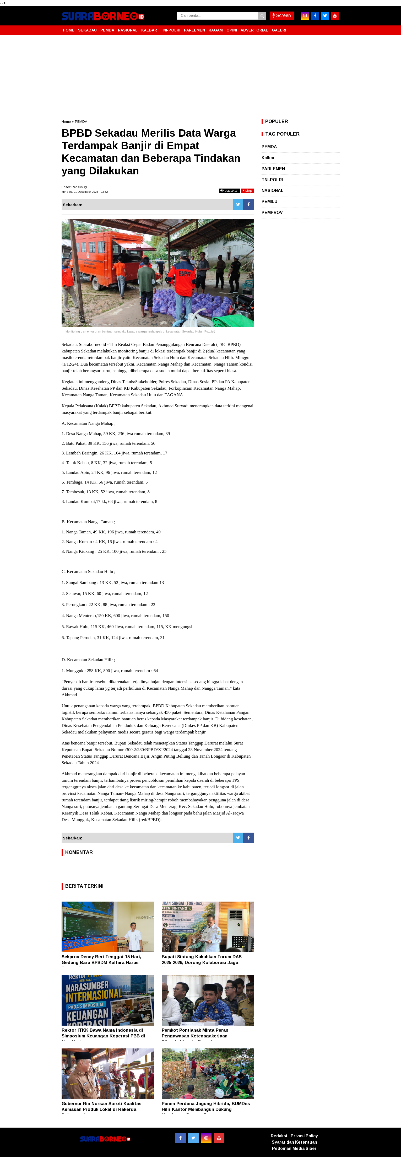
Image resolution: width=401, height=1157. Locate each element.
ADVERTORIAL (254, 30)
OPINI (231, 30)
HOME (68, 30)
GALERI (279, 30)
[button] (334, 28)
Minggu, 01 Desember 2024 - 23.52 (85, 191)
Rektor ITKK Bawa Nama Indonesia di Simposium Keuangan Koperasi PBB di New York (103, 1036)
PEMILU (269, 201)
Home (66, 122)
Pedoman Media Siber (294, 1148)
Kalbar (268, 158)
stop (247, 190)
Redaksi (279, 1136)
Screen (282, 15)
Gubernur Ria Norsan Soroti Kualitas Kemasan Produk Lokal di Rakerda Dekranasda (102, 1109)
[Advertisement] (200, 77)
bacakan (229, 190)
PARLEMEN (194, 30)
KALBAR (149, 30)
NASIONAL (128, 30)
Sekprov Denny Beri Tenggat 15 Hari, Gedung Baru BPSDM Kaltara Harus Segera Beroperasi (101, 962)
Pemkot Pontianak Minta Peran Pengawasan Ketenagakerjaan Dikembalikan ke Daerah (195, 1036)
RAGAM (216, 30)
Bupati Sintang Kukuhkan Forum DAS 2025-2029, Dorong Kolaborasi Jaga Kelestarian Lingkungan (202, 962)
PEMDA (107, 30)
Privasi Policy (304, 1136)
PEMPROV (272, 212)
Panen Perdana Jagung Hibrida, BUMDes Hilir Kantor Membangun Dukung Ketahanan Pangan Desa (206, 1109)
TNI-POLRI (170, 30)
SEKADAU (87, 30)
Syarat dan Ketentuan (294, 1142)
